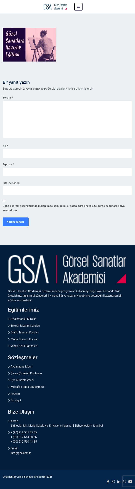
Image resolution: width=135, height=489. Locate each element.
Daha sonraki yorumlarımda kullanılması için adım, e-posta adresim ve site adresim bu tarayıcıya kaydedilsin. (64, 208)
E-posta (8, 164)
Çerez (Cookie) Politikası (26, 373)
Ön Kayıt (16, 400)
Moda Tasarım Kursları (24, 339)
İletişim (15, 393)
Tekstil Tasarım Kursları (25, 325)
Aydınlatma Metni (21, 366)
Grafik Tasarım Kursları (25, 332)
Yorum (8, 97)
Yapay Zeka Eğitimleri (24, 346)
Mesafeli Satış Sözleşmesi (27, 387)
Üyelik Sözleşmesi (22, 380)
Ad (5, 146)
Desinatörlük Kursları (23, 319)
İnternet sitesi (11, 183)
